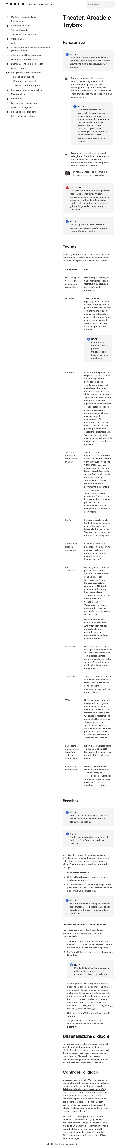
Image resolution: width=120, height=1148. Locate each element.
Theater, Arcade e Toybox (26, 85)
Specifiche (16, 98)
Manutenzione (18, 94)
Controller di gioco (87, 165)
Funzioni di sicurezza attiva (24, 59)
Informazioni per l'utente (23, 116)
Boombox (89, 326)
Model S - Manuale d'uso (23, 17)
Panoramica (17, 21)
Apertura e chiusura (21, 25)
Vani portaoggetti (19, 30)
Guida (14, 43)
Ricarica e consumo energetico (26, 90)
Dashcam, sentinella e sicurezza (27, 64)
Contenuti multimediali (24, 81)
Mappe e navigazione (23, 76)
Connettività (17, 39)
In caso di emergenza (21, 107)
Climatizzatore (18, 68)
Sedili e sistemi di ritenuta (24, 34)
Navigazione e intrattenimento (26, 72)
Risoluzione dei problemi (23, 111)
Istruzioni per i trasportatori (24, 103)
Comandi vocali (85, 231)
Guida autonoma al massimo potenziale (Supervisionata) (30, 49)
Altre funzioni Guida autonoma (26, 55)
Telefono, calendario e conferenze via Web (84, 1089)
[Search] (100, 4)
